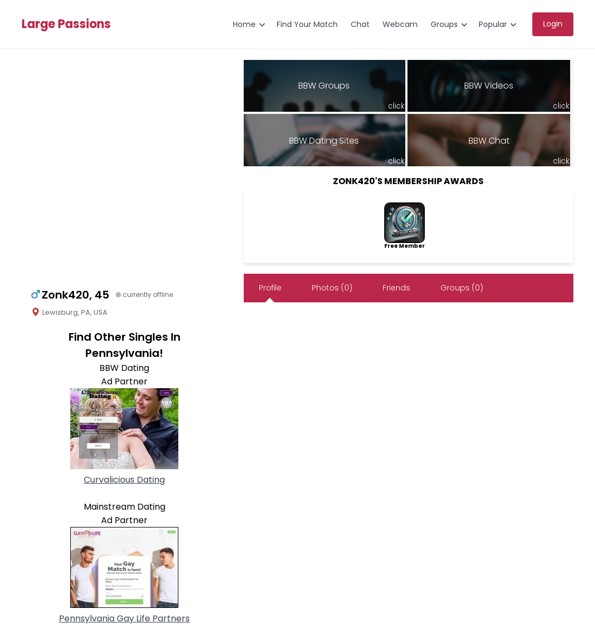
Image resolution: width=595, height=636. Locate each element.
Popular (493, 24)
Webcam (400, 24)
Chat (360, 24)
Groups (444, 24)
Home (244, 24)
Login (553, 23)
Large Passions (66, 24)
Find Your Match (307, 24)
